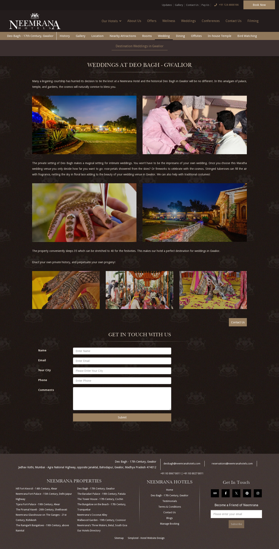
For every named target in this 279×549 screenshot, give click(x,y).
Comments (46, 390)
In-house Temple (219, 36)
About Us (134, 21)
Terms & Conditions (169, 506)
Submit (122, 417)
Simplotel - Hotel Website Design (146, 538)
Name (42, 350)
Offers (151, 21)
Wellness (168, 21)
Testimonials (169, 501)
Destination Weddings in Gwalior (140, 46)
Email (42, 360)
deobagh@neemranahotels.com (182, 463)
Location (97, 36)
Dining (180, 36)
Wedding (164, 36)
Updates (167, 4)
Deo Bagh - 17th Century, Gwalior (30, 36)
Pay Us (205, 4)
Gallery (179, 4)
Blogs (169, 518)
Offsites (196, 36)
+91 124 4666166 (225, 5)
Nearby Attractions (123, 36)
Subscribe (236, 524)
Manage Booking (169, 523)
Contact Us (192, 4)
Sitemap (119, 538)
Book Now (259, 4)
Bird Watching (247, 36)
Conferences (211, 21)
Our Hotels (111, 21)
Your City (44, 370)
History (65, 36)
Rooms (147, 36)
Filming (253, 21)
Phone (42, 380)
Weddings (188, 21)
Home (169, 489)
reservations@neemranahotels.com (232, 463)
